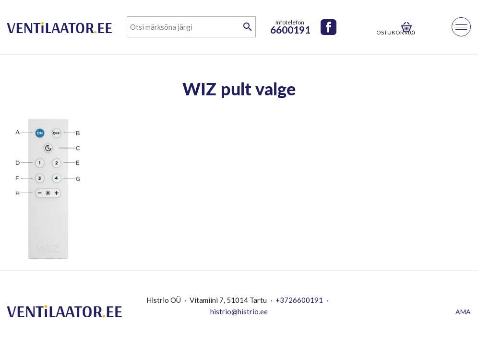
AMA (463, 312)
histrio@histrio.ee (239, 311)
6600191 (290, 29)
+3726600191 (299, 300)
